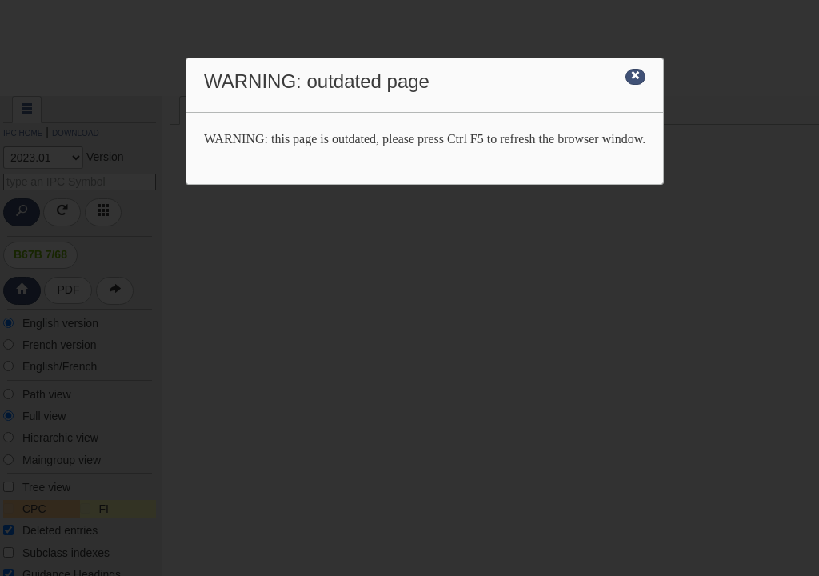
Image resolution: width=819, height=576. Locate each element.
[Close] (635, 77)
